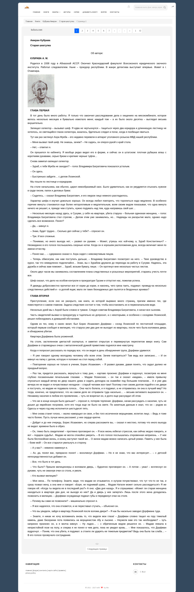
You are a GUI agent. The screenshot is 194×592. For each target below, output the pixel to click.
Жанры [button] (55, 12)
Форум (104, 12)
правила (62, 570)
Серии (76, 12)
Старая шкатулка (66, 21)
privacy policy (31, 573)
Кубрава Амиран (50, 21)
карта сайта (52, 570)
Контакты (114, 12)
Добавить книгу (90, 12)
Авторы (67, 12)
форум (35, 570)
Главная (36, 12)
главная (29, 570)
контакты (43, 570)
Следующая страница (97, 549)
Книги (46, 12)
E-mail (139, 571)
